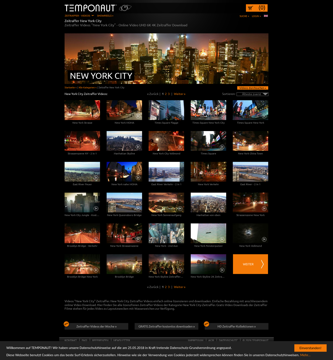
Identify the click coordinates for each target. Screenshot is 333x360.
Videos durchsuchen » (252, 88)
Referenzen (100, 340)
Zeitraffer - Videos (77, 15)
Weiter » (179, 94)
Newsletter (121, 340)
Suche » (244, 16)
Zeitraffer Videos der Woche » (91, 325)
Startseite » (70, 87)
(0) (261, 7)
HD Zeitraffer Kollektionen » (230, 325)
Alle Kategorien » (87, 87)
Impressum (195, 340)
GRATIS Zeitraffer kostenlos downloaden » (166, 326)
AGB (211, 340)
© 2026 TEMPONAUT (255, 340)
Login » (256, 16)
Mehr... (305, 355)
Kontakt (71, 340)
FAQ (84, 340)
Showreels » (105, 15)
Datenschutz (228, 340)
